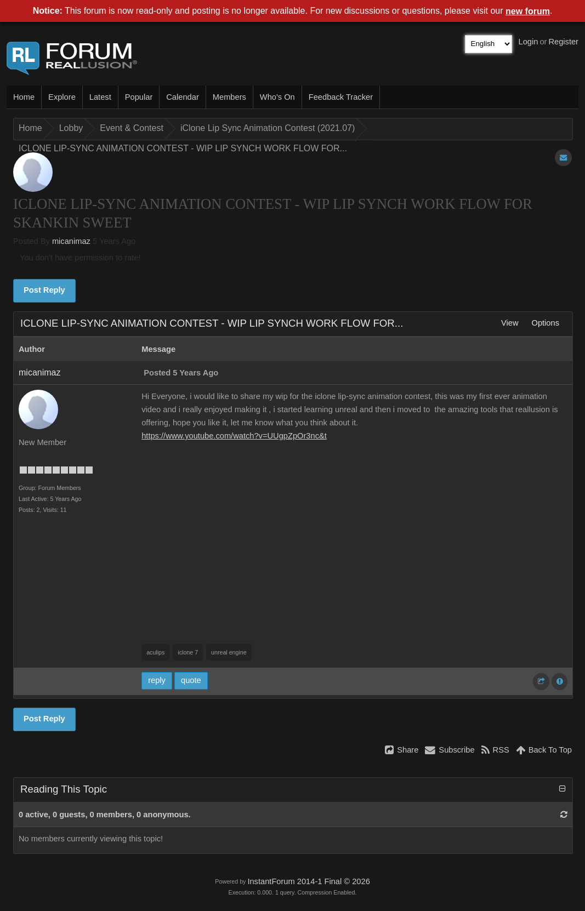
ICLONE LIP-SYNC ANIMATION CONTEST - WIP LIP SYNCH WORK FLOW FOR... (183, 148)
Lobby (71, 128)
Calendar (182, 97)
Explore (62, 97)
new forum (528, 11)
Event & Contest (131, 128)
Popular (139, 97)
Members (229, 97)
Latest (100, 97)
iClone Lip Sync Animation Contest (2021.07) (267, 128)
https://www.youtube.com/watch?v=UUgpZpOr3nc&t (234, 435)
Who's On (277, 97)
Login (528, 41)
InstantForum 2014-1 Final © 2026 (308, 881)
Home (24, 97)
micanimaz (71, 241)
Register (563, 41)
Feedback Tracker (340, 97)
